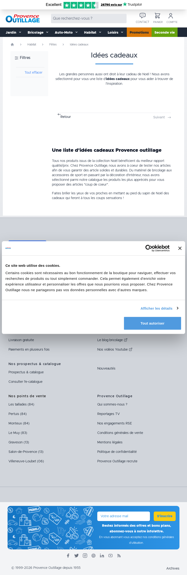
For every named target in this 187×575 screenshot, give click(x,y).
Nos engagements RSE (114, 423)
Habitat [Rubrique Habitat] (31, 44)
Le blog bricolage (112, 340)
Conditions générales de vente (120, 433)
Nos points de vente (27, 396)
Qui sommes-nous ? (112, 404)
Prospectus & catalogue (26, 372)
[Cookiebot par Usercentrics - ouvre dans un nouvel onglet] (149, 248)
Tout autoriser (152, 323)
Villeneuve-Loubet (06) (26, 461)
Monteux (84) (19, 423)
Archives (172, 568)
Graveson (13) (18, 442)
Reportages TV (108, 414)
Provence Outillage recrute (117, 461)
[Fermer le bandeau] (180, 248)
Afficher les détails (156, 308)
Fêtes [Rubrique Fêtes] (53, 44)
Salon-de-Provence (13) (25, 452)
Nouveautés (106, 368)
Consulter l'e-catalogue (25, 381)
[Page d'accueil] (12, 44)
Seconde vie (164, 32)
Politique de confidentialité (117, 452)
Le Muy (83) (17, 433)
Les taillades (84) (21, 404)
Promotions (139, 32)
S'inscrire (164, 516)
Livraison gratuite (21, 340)
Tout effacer (33, 72)
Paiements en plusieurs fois (29, 349)
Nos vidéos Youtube (114, 349)
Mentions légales (110, 442)
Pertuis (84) (17, 414)
